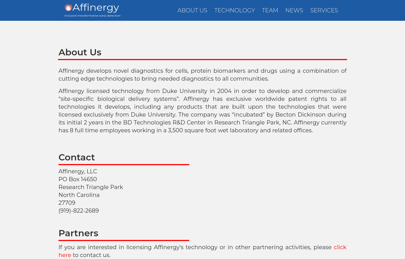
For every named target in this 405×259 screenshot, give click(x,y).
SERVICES (324, 10)
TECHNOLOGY (234, 10)
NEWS (294, 10)
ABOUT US (192, 10)
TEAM (270, 10)
